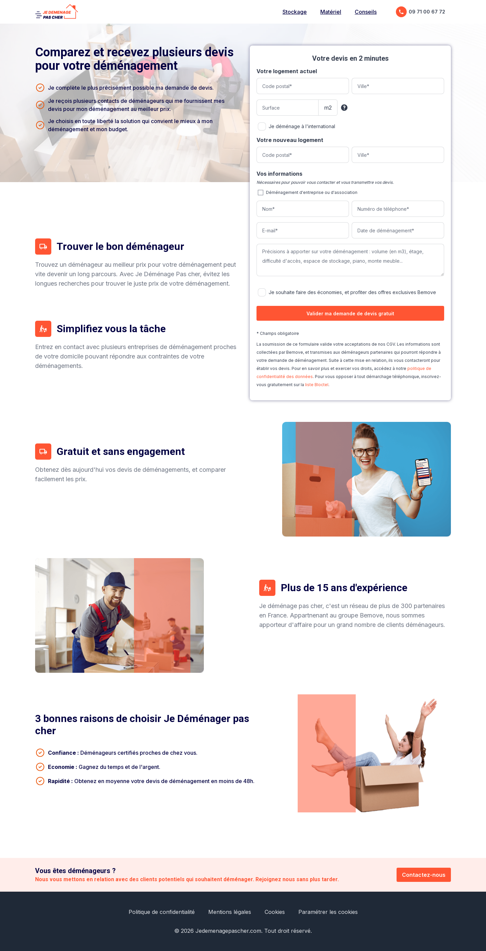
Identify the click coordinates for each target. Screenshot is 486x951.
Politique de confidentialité (162, 912)
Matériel (330, 11)
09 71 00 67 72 (420, 11)
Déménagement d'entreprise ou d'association (311, 192)
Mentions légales (229, 912)
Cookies (275, 912)
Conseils (366, 11)
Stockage (294, 11)
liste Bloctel (316, 384)
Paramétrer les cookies (328, 912)
